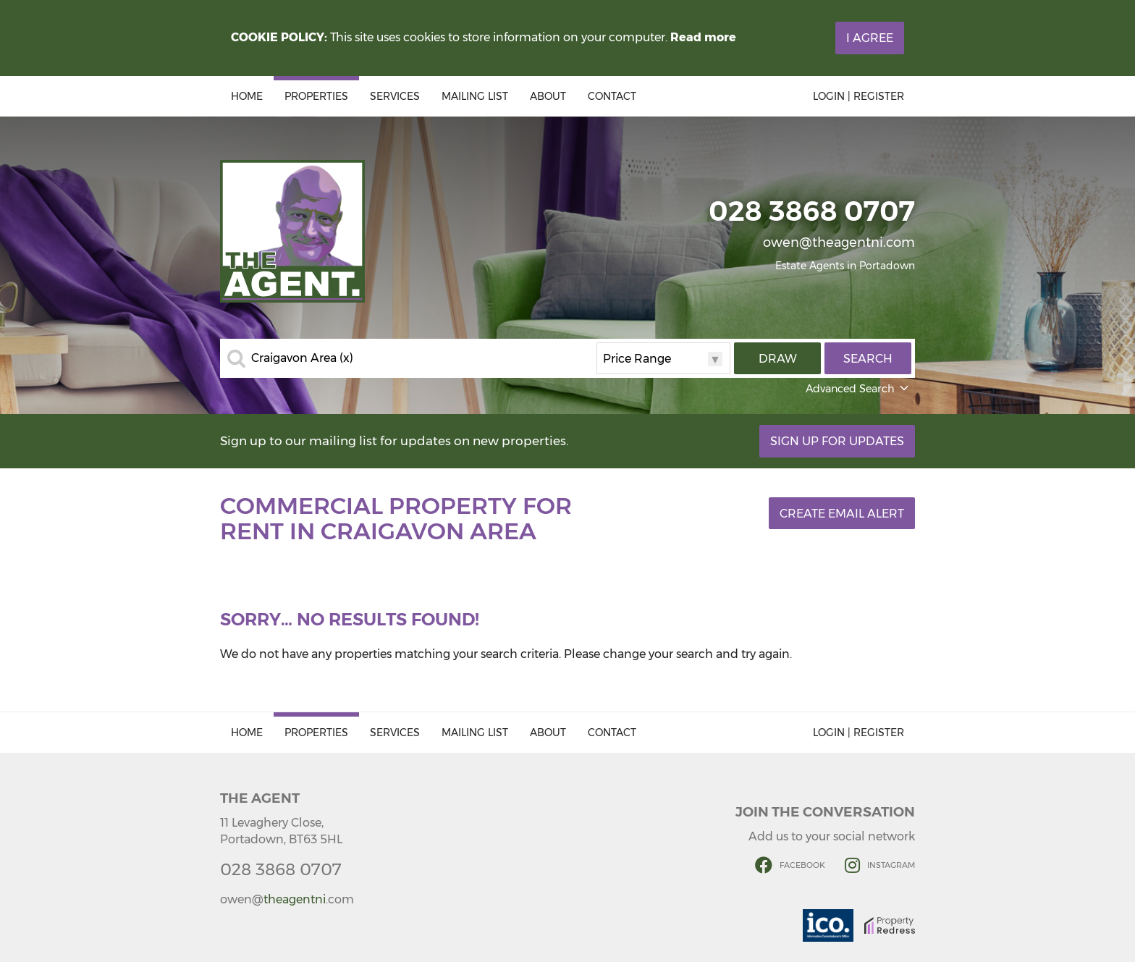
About (548, 96)
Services (395, 96)
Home (247, 96)
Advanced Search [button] (858, 388)
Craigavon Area (302, 358)
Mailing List (475, 96)
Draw (778, 359)
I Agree (869, 38)
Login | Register (858, 96)
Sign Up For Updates (837, 441)
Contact (612, 96)
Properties (316, 96)
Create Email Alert (842, 513)
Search (868, 359)
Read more (703, 37)
